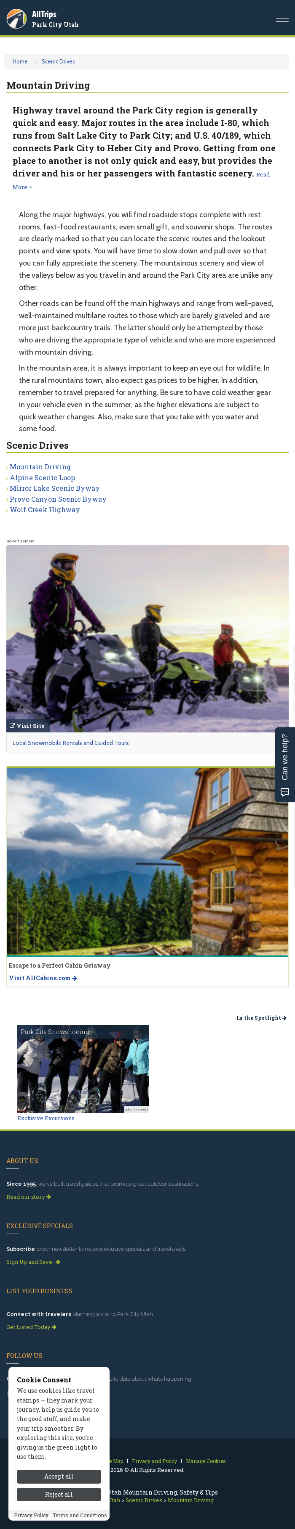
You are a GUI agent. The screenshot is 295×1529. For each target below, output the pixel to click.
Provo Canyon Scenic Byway (58, 499)
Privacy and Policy (154, 1461)
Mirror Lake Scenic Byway (55, 488)
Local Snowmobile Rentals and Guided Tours (71, 743)
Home (20, 61)
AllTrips (44, 14)
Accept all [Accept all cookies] (59, 1476)
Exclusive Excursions (46, 1118)
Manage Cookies (206, 1461)
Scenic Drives (58, 61)
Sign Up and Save (33, 1262)
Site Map (112, 1461)
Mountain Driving (40, 466)
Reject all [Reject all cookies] (59, 1494)
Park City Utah (55, 25)
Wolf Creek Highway (45, 509)
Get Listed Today (31, 1327)
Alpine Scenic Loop (42, 477)
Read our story (28, 1196)
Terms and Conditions (80, 1515)
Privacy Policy (31, 1515)
